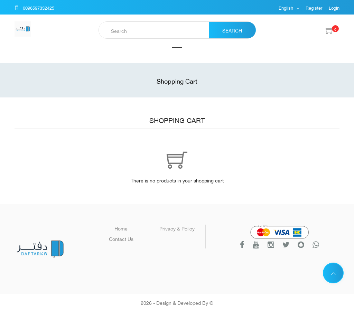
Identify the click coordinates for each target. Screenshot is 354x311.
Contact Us (121, 238)
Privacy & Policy (177, 228)
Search (232, 30)
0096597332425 (34, 7)
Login (334, 7)
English (287, 7)
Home (121, 228)
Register (314, 7)
